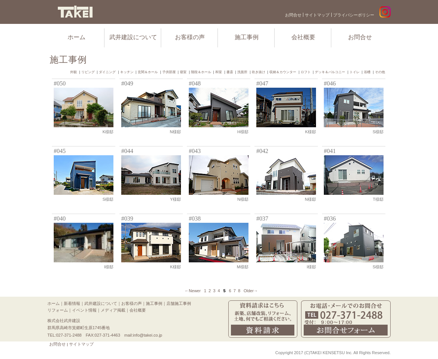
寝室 (183, 72)
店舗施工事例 (178, 303)
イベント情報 (84, 310)
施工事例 (247, 37)
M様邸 (242, 267)
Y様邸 (175, 199)
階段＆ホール (201, 72)
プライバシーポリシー (353, 15)
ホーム (76, 37)
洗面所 (242, 72)
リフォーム (57, 310)
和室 (218, 72)
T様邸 (378, 199)
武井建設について (133, 37)
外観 (73, 72)
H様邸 (242, 131)
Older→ (251, 290)
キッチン (127, 72)
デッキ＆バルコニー (330, 72)
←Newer (193, 290)
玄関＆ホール (148, 72)
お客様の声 (190, 37)
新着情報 (72, 303)
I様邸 (108, 267)
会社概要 (303, 37)
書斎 (229, 72)
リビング (88, 72)
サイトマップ (317, 15)
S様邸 (378, 131)
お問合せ (293, 15)
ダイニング (107, 72)
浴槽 (367, 72)
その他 (380, 72)
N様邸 (175, 131)
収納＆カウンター (282, 72)
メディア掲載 (113, 310)
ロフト (306, 72)
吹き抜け (258, 72)
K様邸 (108, 131)
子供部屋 (169, 72)
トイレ (355, 72)
